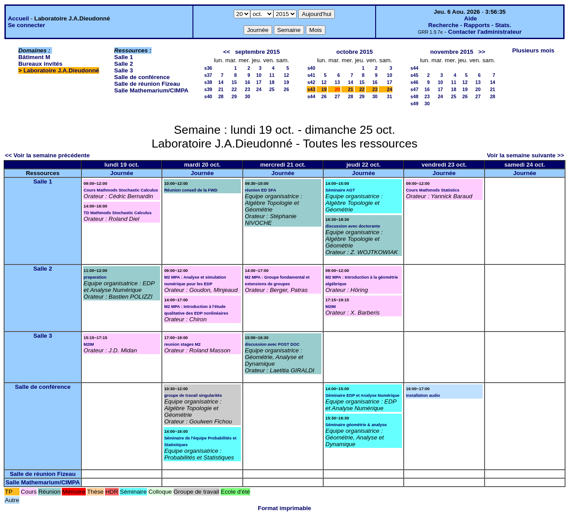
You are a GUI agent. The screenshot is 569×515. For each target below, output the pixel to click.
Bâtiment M (34, 57)
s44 (311, 96)
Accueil (18, 18)
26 (286, 89)
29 (234, 96)
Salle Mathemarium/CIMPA (151, 90)
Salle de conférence (142, 77)
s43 (311, 89)
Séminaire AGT (340, 190)
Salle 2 (123, 63)
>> (481, 51)
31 (389, 96)
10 (258, 75)
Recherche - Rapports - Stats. (469, 25)
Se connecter (26, 25)
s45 (414, 75)
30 (247, 96)
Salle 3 (123, 70)
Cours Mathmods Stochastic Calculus (121, 190)
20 (478, 89)
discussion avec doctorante (352, 226)
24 (258, 89)
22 (234, 89)
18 (271, 82)
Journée (121, 173)
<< (226, 51)
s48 (414, 96)
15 (234, 82)
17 (258, 82)
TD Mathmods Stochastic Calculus (118, 213)
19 (286, 82)
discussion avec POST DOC (272, 344)
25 (271, 89)
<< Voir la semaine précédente (47, 155)
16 (247, 82)
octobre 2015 (355, 51)
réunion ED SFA (260, 190)
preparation (95, 277)
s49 (414, 103)
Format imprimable (284, 508)
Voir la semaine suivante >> (525, 155)
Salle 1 (123, 57)
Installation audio (423, 395)
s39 (208, 89)
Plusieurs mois (533, 50)
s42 (311, 82)
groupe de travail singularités (193, 395)
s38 (208, 82)
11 (271, 75)
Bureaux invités (40, 63)
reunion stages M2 (182, 344)
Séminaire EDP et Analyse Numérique (362, 395)
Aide (470, 18)
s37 (208, 75)
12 (286, 75)
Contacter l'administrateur (484, 31)
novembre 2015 (451, 51)
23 (247, 89)
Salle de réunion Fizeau (147, 83)
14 (221, 82)
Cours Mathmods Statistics (432, 190)
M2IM (330, 306)
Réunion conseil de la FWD (190, 190)
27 (337, 96)
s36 (208, 68)
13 (337, 82)
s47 (414, 89)
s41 (311, 75)
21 (221, 89)
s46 (414, 82)
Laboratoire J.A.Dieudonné (61, 70)
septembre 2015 (257, 51)
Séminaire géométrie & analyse (356, 425)
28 (221, 96)
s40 (208, 96)
